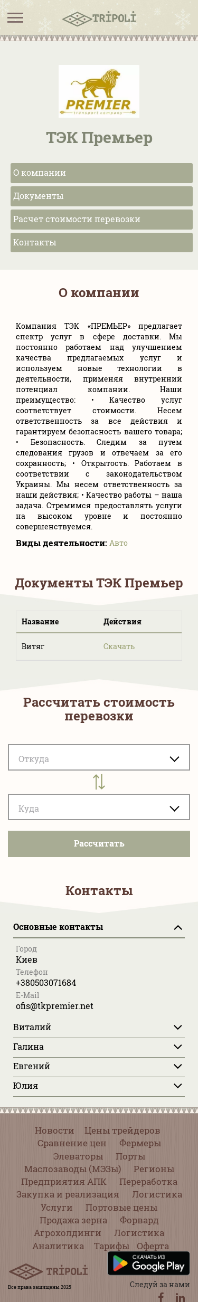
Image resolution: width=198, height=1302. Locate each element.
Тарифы (111, 1246)
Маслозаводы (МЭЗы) (72, 1169)
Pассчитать (99, 843)
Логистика (157, 1194)
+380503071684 (46, 982)
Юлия (25, 1085)
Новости (54, 1130)
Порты (130, 1156)
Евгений (31, 1065)
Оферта (153, 1246)
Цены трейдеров (122, 1130)
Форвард (139, 1220)
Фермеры (140, 1143)
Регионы (154, 1169)
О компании (39, 172)
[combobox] (99, 807)
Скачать (119, 646)
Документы (38, 195)
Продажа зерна (73, 1220)
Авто (118, 543)
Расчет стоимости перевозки (76, 218)
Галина (28, 1046)
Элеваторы (78, 1156)
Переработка (148, 1181)
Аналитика (58, 1246)
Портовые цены (121, 1207)
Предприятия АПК (64, 1181)
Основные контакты (58, 926)
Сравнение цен (72, 1143)
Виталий (32, 1026)
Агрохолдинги (67, 1233)
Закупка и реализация (67, 1194)
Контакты (34, 242)
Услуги (57, 1207)
